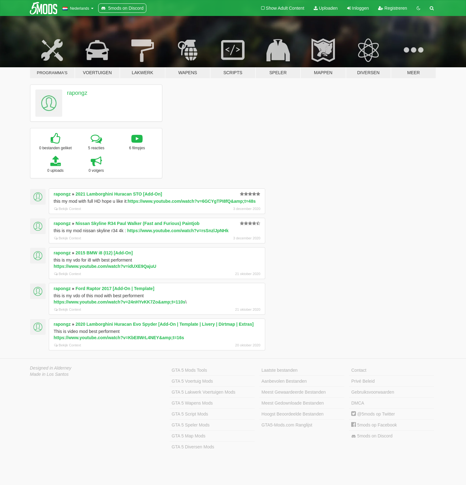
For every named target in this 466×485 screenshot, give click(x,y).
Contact (358, 370)
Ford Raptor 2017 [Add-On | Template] (115, 288)
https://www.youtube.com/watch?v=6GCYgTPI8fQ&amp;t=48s (192, 201)
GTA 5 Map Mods (188, 435)
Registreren (392, 8)
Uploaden (326, 8)
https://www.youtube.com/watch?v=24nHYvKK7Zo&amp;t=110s (119, 301)
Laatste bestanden (279, 370)
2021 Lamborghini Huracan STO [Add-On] (119, 194)
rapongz (77, 93)
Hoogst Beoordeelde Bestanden (292, 413)
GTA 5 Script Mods (190, 413)
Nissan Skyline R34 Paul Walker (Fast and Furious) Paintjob (138, 223)
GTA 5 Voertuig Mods (192, 381)
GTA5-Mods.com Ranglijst (286, 424)
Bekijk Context (67, 209)
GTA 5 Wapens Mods (192, 403)
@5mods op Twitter (373, 414)
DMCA (357, 403)
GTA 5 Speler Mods (191, 424)
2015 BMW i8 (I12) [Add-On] (104, 252)
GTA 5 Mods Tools (189, 370)
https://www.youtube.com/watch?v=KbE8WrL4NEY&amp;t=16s (119, 337)
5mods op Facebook (374, 425)
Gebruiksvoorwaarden (372, 392)
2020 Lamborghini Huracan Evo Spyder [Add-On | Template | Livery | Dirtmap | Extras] (165, 324)
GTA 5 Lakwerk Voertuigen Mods (204, 392)
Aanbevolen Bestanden (284, 381)
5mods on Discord (372, 436)
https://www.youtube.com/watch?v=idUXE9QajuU (105, 266)
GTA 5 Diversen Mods (193, 446)
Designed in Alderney (51, 367)
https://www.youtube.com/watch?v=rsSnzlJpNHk (177, 230)
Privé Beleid (363, 381)
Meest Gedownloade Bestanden (292, 403)
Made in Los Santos (49, 374)
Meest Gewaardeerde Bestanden (293, 392)
